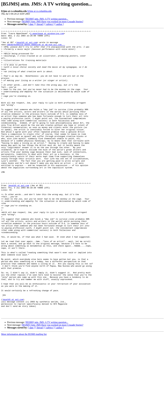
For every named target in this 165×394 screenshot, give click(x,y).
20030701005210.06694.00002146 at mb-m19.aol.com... (36, 47)
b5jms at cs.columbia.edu (39, 11)
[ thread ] (39, 24)
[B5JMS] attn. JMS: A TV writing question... (46, 19)
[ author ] (59, 24)
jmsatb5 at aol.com (26, 45)
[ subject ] (49, 24)
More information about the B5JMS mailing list (24, 391)
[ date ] (31, 24)
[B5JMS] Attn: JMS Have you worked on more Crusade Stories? (52, 21)
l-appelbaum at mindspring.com (47, 34)
